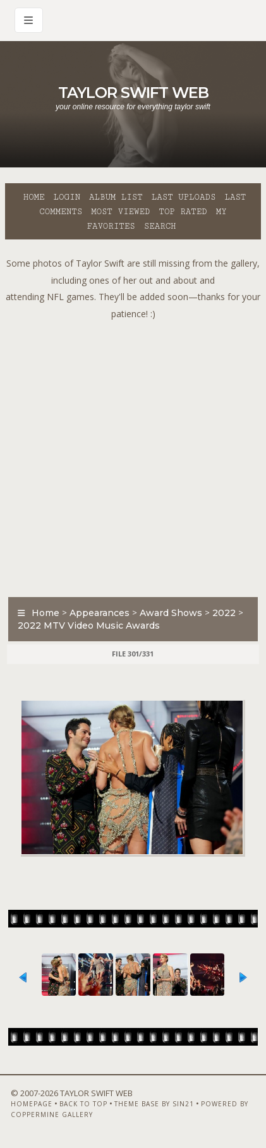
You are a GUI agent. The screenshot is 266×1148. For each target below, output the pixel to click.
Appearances (100, 613)
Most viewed (120, 212)
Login (67, 197)
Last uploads (184, 197)
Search (160, 226)
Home (34, 197)
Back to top (83, 1103)
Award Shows (171, 613)
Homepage (31, 1103)
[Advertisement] (133, 455)
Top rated (183, 212)
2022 (224, 613)
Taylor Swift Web (133, 92)
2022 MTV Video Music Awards (89, 625)
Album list (116, 197)
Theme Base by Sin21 (154, 1103)
